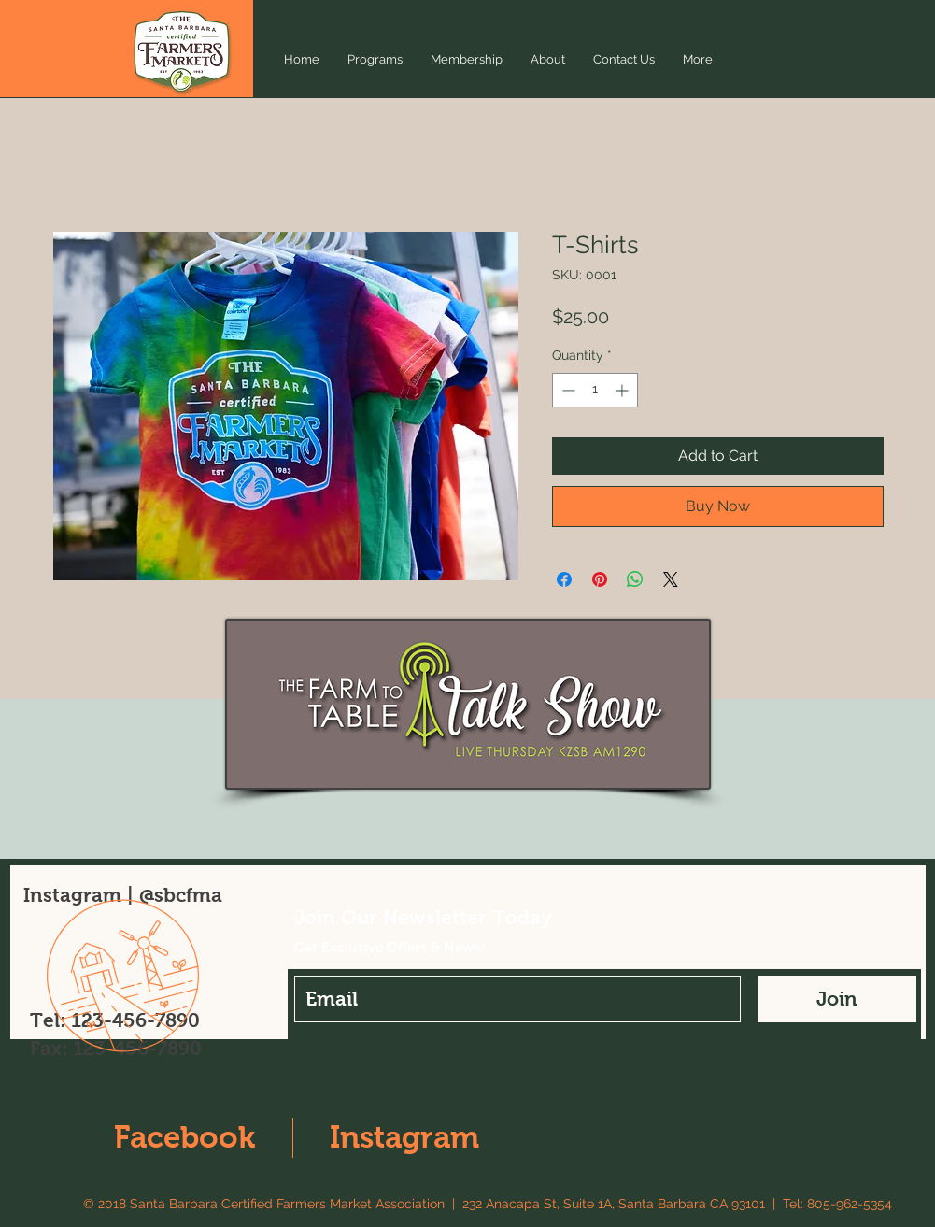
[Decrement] (566, 390)
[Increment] (623, 390)
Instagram (404, 1137)
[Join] (837, 999)
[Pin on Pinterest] (599, 579)
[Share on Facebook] (564, 579)
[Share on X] (670, 579)
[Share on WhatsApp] (635, 579)
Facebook (184, 1137)
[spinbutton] (595, 390)
